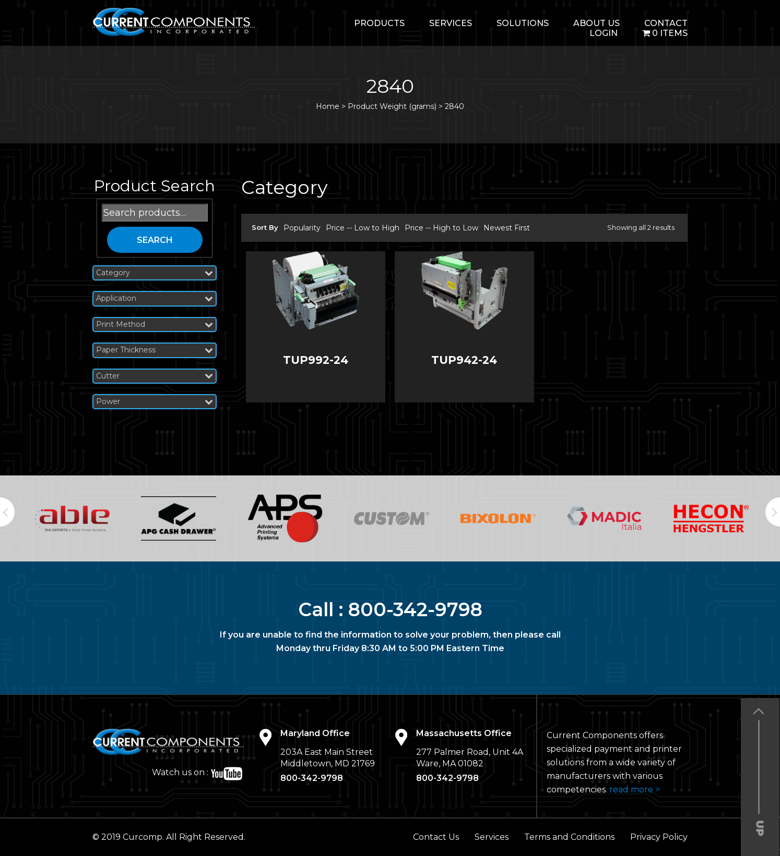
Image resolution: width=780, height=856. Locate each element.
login (603, 33)
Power (154, 402)
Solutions (523, 23)
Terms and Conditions (569, 837)
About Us (596, 23)
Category (154, 273)
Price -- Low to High (362, 228)
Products (379, 23)
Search (155, 240)
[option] (72, 518)
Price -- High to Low (441, 228)
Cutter (154, 376)
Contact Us (436, 837)
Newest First (506, 228)
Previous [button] (7, 512)
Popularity (302, 228)
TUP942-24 (464, 359)
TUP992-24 (315, 359)
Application (154, 298)
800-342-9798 (415, 609)
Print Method (154, 324)
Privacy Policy (659, 837)
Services (450, 23)
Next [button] (772, 512)
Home (327, 106)
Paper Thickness (154, 350)
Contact (666, 23)
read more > (634, 789)
